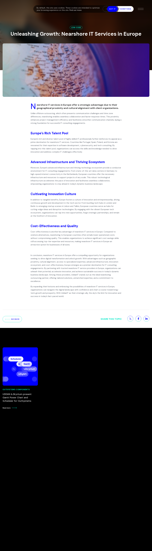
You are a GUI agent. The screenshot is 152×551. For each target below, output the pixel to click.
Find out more (76, 10)
